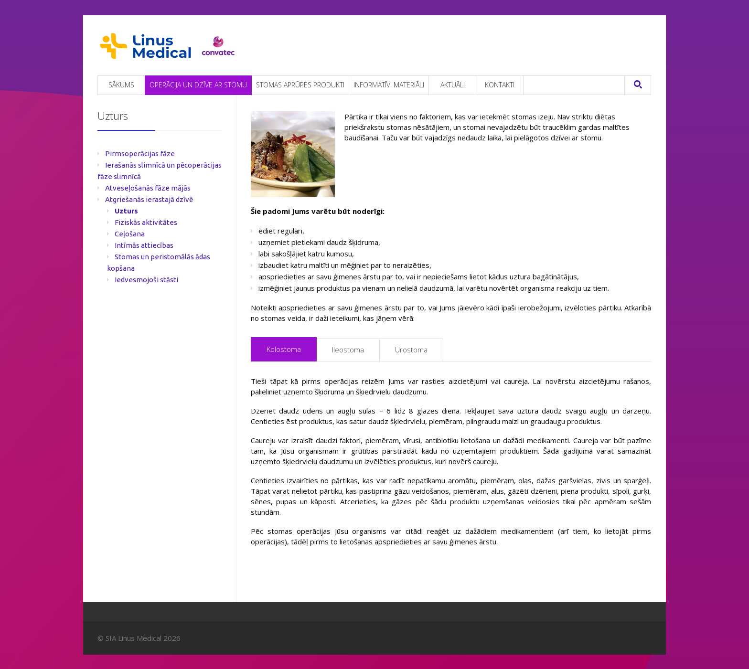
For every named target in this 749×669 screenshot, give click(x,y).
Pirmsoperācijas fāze (140, 153)
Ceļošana (130, 234)
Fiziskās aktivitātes (146, 222)
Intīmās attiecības (144, 245)
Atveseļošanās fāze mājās (148, 188)
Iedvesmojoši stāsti (146, 280)
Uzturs (126, 211)
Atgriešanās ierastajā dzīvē (149, 199)
